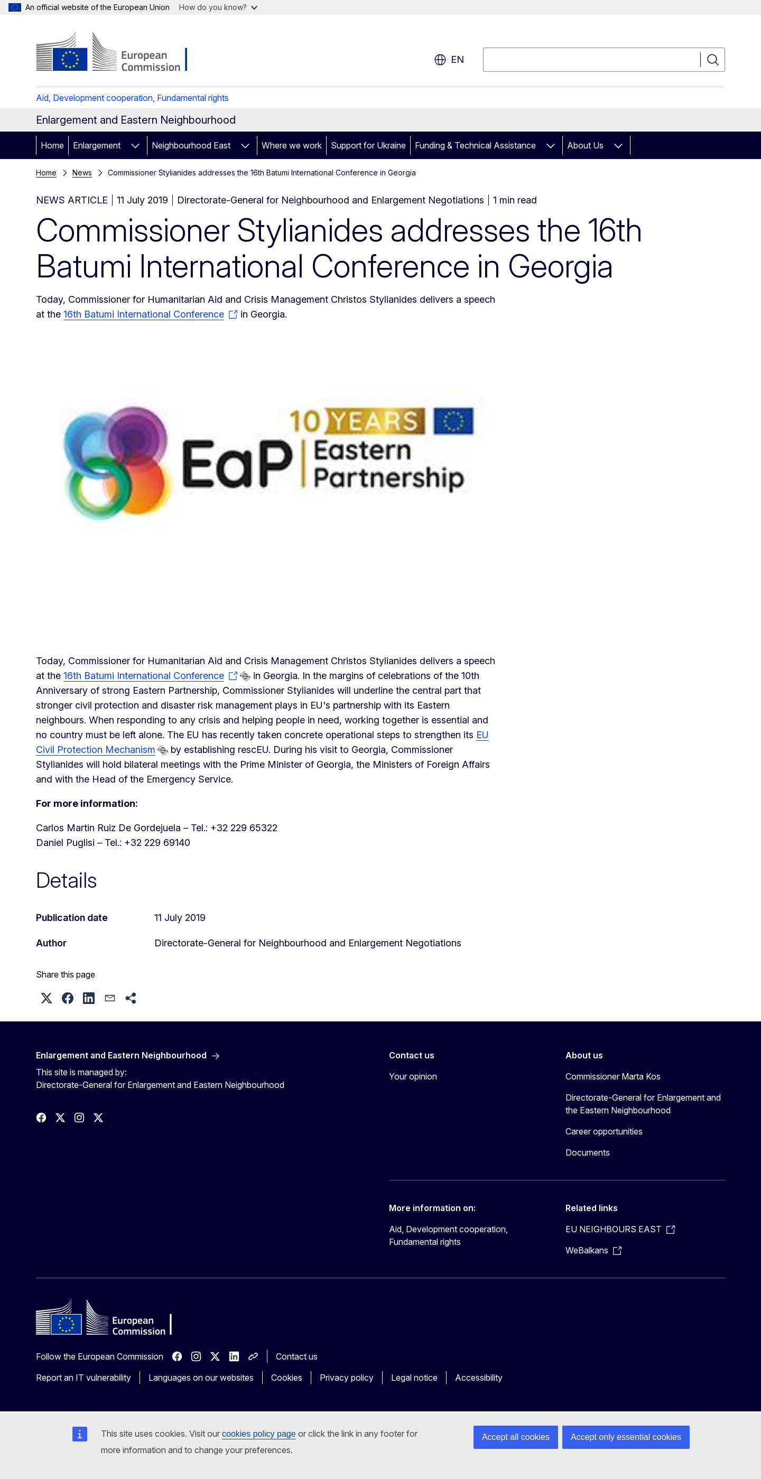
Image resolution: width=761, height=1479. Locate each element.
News (82, 172)
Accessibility (479, 1377)
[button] (46, 998)
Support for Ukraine (368, 145)
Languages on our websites (201, 1377)
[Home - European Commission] (121, 53)
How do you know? (218, 7)
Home (52, 145)
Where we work (292, 145)
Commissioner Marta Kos (613, 1076)
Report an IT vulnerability (83, 1377)
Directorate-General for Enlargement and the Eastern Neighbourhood (643, 1103)
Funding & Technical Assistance (475, 145)
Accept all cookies (516, 1437)
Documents (587, 1152)
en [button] (449, 59)
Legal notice (414, 1377)
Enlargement (96, 145)
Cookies (286, 1377)
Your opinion (413, 1076)
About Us (585, 145)
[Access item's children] (135, 145)
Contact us (297, 1356)
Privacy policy (347, 1377)
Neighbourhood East (191, 145)
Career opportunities (604, 1131)
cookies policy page (259, 1433)
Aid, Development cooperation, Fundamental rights (132, 97)
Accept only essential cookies (626, 1437)
